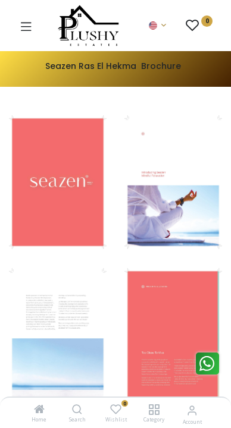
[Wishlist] (115, 409)
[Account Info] (192, 410)
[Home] (39, 410)
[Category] (154, 410)
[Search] (77, 410)
